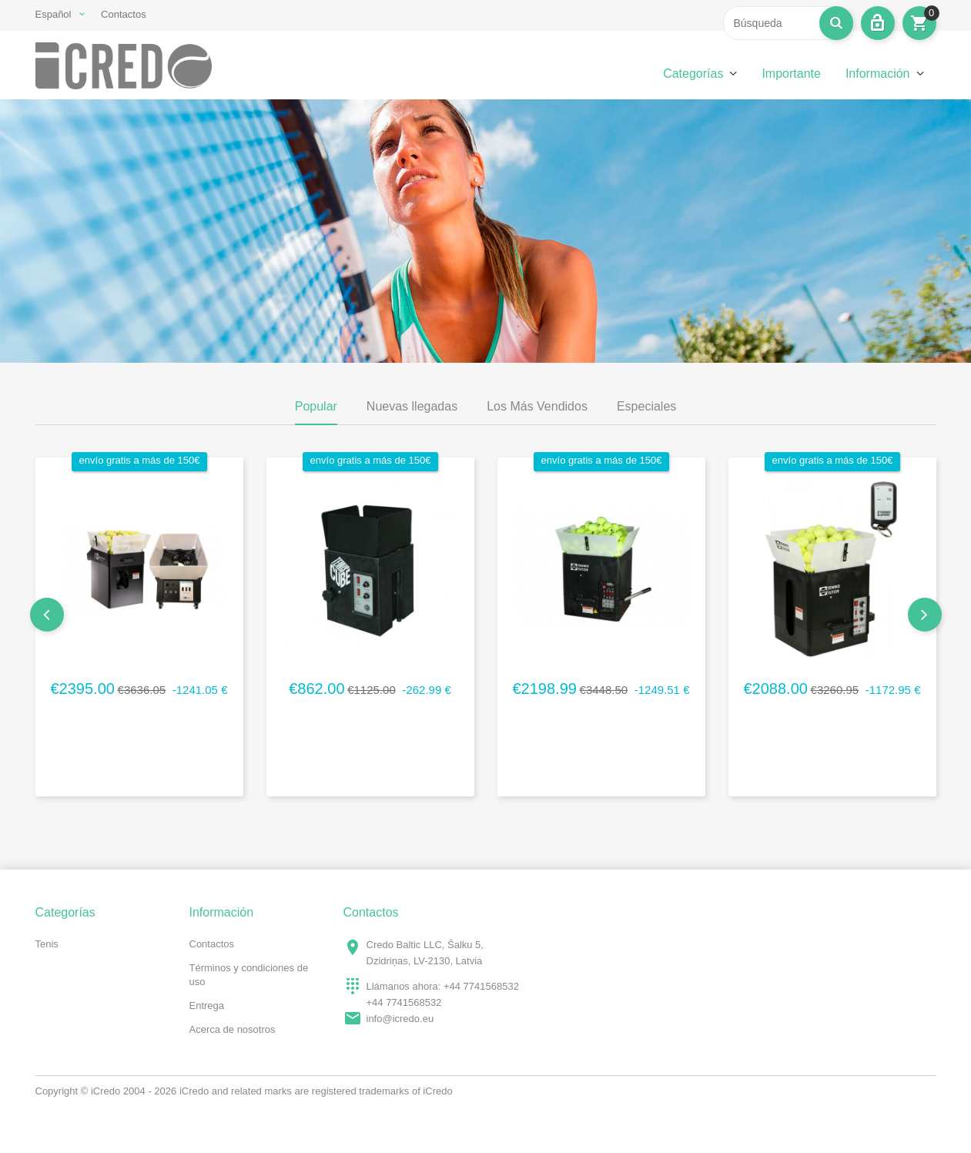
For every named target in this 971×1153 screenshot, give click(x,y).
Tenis (47, 944)
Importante (791, 73)
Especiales (646, 406)
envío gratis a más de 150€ (139, 460)
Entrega (207, 1005)
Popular (316, 406)
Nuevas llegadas (412, 406)
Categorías (693, 73)
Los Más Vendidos (537, 406)
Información (877, 73)
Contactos (123, 14)
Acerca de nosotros (232, 1029)
